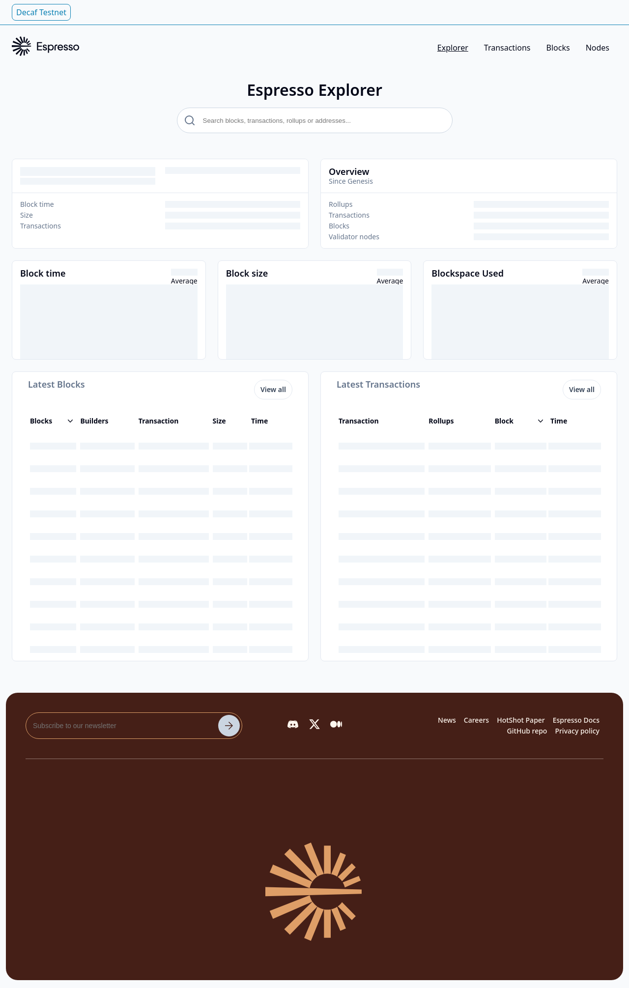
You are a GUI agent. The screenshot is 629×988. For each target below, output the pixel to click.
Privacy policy (577, 730)
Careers (476, 720)
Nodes (597, 47)
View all (273, 389)
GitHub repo (527, 730)
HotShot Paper (521, 720)
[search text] (315, 120)
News (447, 720)
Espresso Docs (576, 720)
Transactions (507, 47)
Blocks (558, 47)
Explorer (452, 47)
